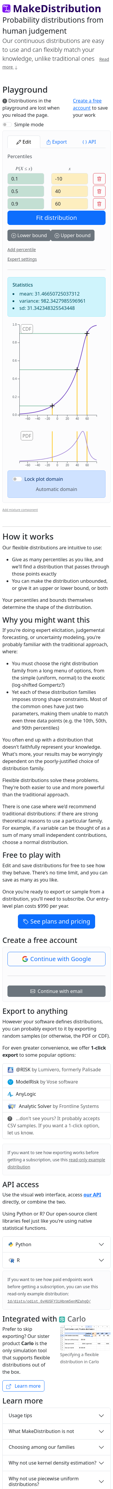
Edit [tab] (23, 142)
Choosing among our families (42, 1447)
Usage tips (20, 1415)
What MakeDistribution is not (41, 1431)
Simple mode (29, 124)
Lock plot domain (43, 479)
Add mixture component (20, 510)
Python (20, 1244)
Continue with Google (56, 959)
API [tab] (89, 142)
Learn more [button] (23, 1386)
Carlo (72, 1319)
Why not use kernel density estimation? (52, 1463)
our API (92, 1194)
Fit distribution (56, 218)
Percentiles (19, 156)
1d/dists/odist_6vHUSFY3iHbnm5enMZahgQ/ (49, 1302)
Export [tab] (56, 142)
